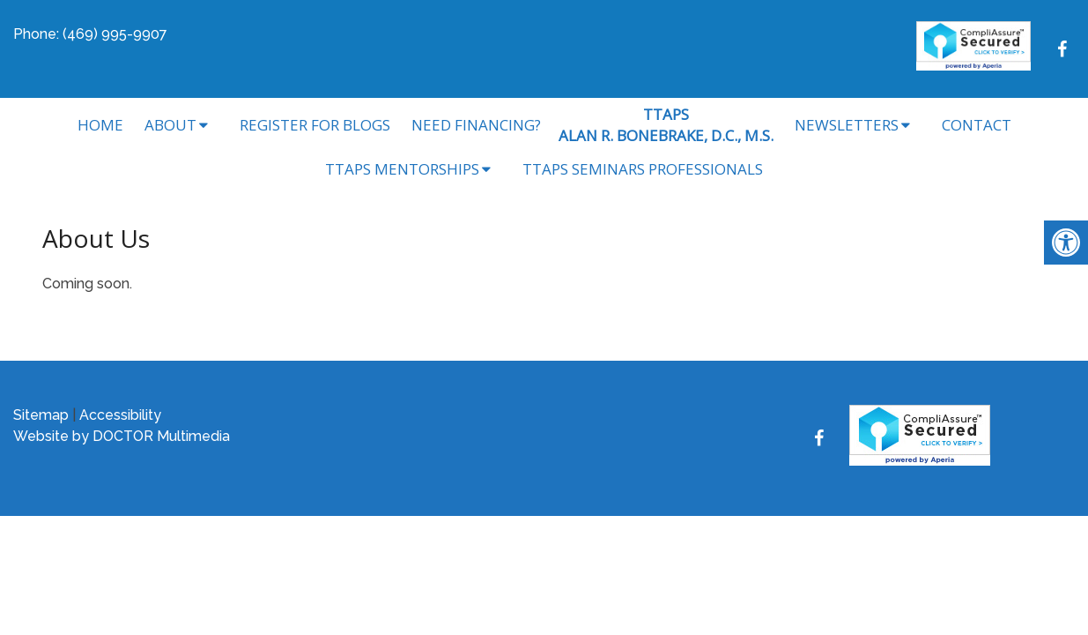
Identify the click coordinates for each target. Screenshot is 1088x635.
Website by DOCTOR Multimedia (121, 436)
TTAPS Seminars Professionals (642, 169)
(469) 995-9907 (115, 34)
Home (100, 125)
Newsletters (847, 125)
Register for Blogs (315, 125)
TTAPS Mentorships (402, 169)
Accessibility (120, 415)
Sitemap (41, 415)
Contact (976, 125)
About (170, 125)
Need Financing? (476, 125)
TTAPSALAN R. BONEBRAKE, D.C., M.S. (666, 125)
